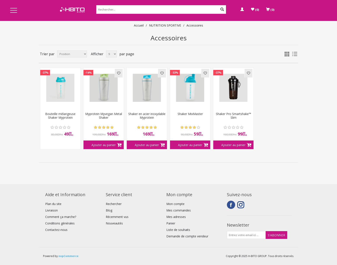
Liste (294, 53)
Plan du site (53, 204)
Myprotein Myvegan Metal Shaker (103, 116)
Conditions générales (60, 223)
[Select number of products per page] (111, 53)
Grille (286, 53)
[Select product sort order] (72, 53)
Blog (109, 210)
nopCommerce (68, 256)
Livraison (51, 210)
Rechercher (114, 204)
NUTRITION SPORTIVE (165, 25)
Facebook (231, 205)
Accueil (139, 25)
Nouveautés (114, 223)
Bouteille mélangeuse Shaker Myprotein (60, 116)
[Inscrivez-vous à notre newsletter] (246, 235)
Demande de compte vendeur (187, 236)
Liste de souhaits (178, 230)
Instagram (241, 205)
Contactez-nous (56, 230)
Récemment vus (117, 217)
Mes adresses (176, 217)
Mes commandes (178, 210)
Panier (170, 223)
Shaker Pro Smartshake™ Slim (233, 116)
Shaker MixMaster (190, 114)
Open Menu (13, 11)
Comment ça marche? (60, 217)
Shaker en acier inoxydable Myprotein (146, 116)
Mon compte (175, 204)
